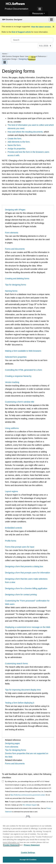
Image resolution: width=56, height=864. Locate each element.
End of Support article (21, 32)
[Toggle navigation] (39, 9)
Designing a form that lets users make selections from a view (26, 580)
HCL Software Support (30, 805)
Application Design (9, 59)
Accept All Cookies (28, 861)
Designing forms (25, 59)
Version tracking (12, 382)
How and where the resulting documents (25, 132)
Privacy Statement (32, 846)
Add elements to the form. (19, 142)
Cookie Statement (11, 846)
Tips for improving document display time (23, 690)
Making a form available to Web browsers (23, 351)
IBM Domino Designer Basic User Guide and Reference (24, 56)
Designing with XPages (15, 210)
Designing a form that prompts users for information (27, 573)
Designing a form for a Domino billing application (26, 588)
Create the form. (15, 138)
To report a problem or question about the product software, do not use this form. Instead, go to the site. (29, 803)
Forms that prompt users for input (19, 547)
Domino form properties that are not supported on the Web (26, 755)
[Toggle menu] (51, 19)
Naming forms (11, 291)
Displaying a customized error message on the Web (27, 627)
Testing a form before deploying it (19, 703)
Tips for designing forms (15, 285)
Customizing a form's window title (19, 402)
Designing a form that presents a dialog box (24, 566)
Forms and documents (15, 249)
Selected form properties (16, 357)
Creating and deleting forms (17, 278)
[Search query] (32, 40)
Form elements (11, 233)
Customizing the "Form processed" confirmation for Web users (27, 602)
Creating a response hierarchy (18, 376)
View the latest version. (41, 27)
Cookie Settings (28, 854)
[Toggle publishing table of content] (4, 62)
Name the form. (14, 145)
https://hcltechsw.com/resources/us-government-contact (27, 795)
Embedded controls (13, 528)
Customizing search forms (16, 663)
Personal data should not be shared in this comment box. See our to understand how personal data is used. (28, 810)
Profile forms (10, 541)
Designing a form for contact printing (21, 594)
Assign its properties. (17, 148)
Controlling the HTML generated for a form (23, 370)
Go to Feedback (31, 58)
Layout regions (11, 491)
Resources (37, 13)
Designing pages (12, 743)
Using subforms (12, 428)
